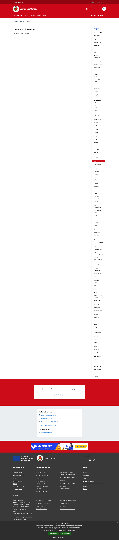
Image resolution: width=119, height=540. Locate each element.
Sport (95, 339)
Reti (95, 277)
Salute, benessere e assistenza (68, 483)
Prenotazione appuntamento (44, 500)
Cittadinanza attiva (97, 80)
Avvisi (85, 478)
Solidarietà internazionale (97, 332)
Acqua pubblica (98, 32)
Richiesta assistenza (41, 509)
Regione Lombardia (18, 2)
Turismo (96, 363)
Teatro (95, 343)
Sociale (95, 324)
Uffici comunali (98, 366)
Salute (95, 289)
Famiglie (96, 143)
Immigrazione (97, 168)
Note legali (63, 506)
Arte (95, 49)
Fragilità (96, 153)
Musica (95, 226)
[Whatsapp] (90, 9)
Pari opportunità (98, 232)
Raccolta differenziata (97, 269)
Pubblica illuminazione (97, 264)
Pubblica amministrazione (98, 253)
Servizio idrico (97, 314)
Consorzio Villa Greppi (97, 101)
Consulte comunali (96, 106)
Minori (95, 216)
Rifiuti (95, 285)
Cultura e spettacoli (96, 115)
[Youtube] (86, 9)
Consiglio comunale (96, 96)
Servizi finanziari (98, 311)
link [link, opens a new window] (75, 530)
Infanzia (96, 175)
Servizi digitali (97, 301)
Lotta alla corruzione (96, 197)
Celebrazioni (97, 68)
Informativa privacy (65, 503)
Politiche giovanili (98, 242)
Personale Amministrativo (20, 487)
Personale (96, 236)
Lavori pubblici (97, 190)
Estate (95, 139)
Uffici (14, 478)
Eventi (85, 489)
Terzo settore (97, 356)
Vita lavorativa (40, 478)
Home (16, 22)
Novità (22, 22)
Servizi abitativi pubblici (98, 296)
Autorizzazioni (64, 486)
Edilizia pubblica (98, 126)
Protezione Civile (98, 249)
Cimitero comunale (96, 75)
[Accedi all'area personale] (98, 2)
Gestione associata (96, 157)
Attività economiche (97, 57)
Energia (96, 136)
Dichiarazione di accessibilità (67, 509)
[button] (60, 537)
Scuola (95, 292)
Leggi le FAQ (39, 506)
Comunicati (86, 475)
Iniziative (96, 183)
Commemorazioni (98, 85)
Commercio (97, 88)
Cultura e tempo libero (42, 475)
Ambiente (96, 46)
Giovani (96, 161)
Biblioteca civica (98, 64)
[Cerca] (104, 9)
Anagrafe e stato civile (42, 472)
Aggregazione (97, 39)
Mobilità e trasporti (41, 491)
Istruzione (96, 186)
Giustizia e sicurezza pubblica (68, 475)
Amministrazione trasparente (68, 500)
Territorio (96, 349)
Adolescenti (97, 36)
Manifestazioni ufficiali (97, 211)
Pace (95, 229)
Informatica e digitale (97, 179)
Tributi (95, 359)
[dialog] (59, 530)
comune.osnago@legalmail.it (24, 517)
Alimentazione (97, 42)
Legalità (96, 193)
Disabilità (96, 122)
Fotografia (96, 149)
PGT (95, 239)
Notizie (85, 472)
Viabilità (96, 376)
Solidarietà (96, 327)
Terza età (96, 353)
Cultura (96, 111)
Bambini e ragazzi (98, 61)
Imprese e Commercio (42, 481)
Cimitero (96, 71)
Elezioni (96, 129)
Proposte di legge (98, 246)
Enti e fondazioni (17, 481)
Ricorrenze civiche (96, 281)
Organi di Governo (18, 472)
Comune (96, 91)
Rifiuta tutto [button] (66, 533)
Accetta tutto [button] (53, 533)
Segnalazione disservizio (42, 503)
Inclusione (96, 171)
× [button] (117, 522)
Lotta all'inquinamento (98, 206)
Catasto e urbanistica (42, 486)
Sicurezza (96, 321)
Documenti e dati (17, 490)
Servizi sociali (97, 317)
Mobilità (96, 222)
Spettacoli (96, 336)
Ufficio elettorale (98, 369)
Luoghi (85, 486)
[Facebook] (82, 9)
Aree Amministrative (18, 475)
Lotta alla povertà (98, 202)
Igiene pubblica (98, 164)
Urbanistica (97, 373)
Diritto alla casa (98, 119)
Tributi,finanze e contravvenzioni (69, 477)
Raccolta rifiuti (97, 273)
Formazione (97, 146)
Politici (15, 484)
